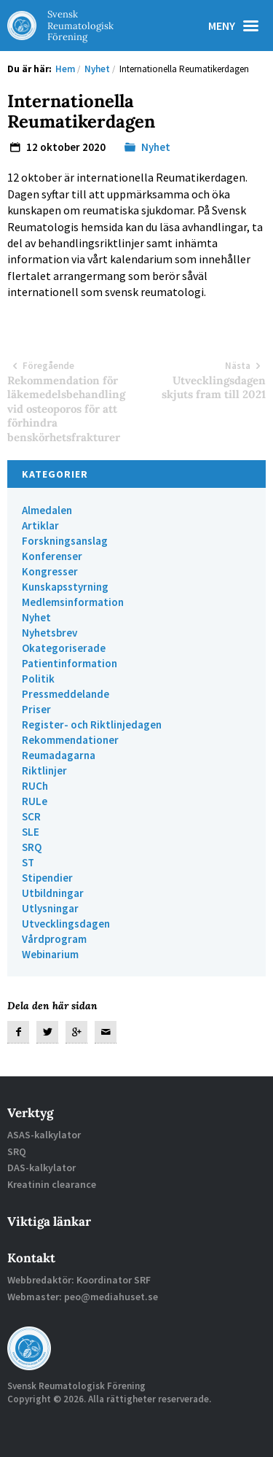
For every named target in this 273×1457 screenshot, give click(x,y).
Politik (38, 678)
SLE (30, 832)
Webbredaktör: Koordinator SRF (79, 1279)
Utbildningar (53, 893)
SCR (31, 816)
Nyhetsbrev (49, 633)
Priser (36, 709)
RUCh (35, 786)
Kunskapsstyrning (65, 587)
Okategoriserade (64, 648)
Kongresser (50, 571)
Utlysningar (50, 908)
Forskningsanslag (65, 541)
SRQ (31, 847)
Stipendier (47, 878)
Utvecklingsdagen (66, 923)
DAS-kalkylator (41, 1167)
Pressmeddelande (65, 694)
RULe (34, 801)
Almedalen (47, 510)
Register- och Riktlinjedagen (92, 724)
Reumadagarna (58, 755)
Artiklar (40, 525)
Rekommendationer (70, 740)
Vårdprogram (54, 939)
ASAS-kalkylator (44, 1134)
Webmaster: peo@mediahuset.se (82, 1296)
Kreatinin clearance (51, 1184)
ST (28, 862)
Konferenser (52, 556)
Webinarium (50, 954)
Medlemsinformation (73, 602)
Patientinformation (69, 663)
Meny (237, 25)
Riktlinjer (44, 770)
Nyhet (155, 147)
